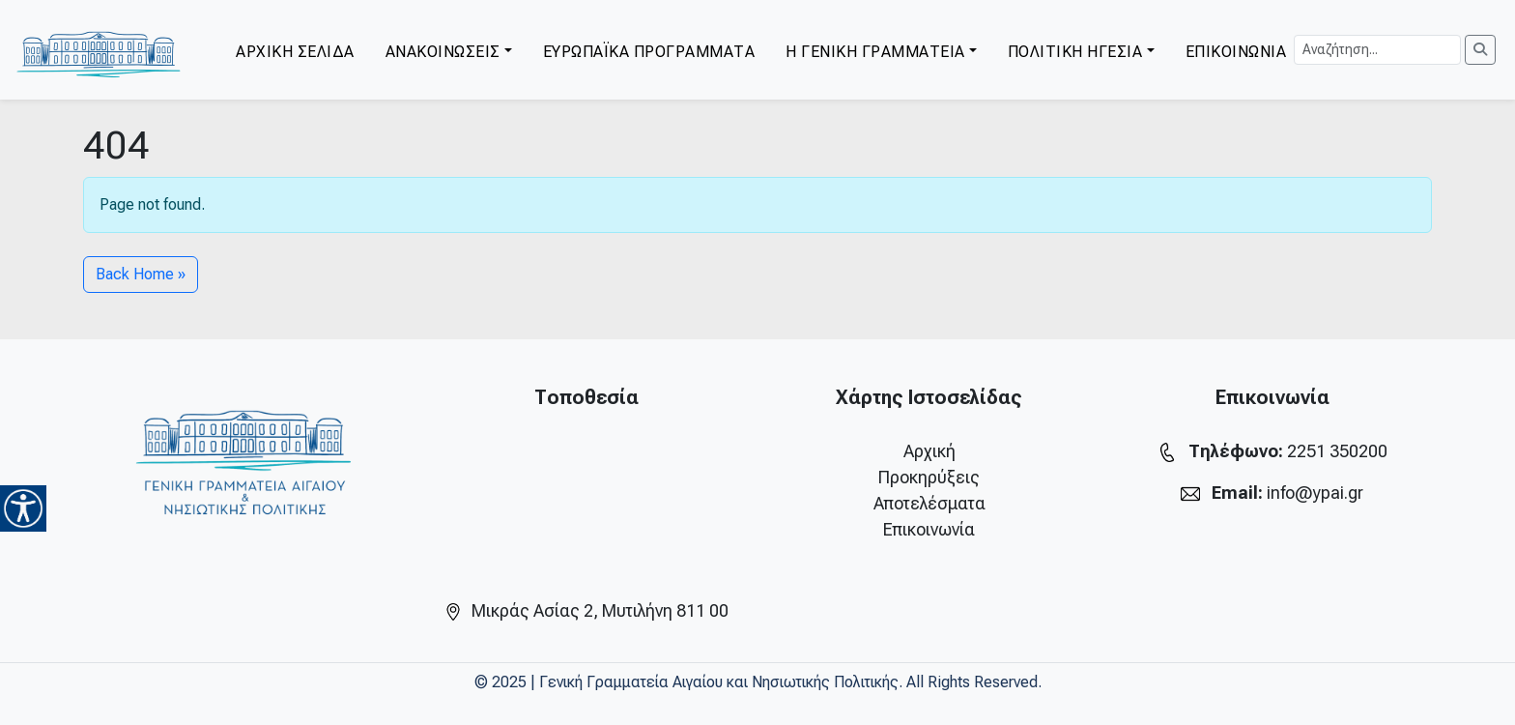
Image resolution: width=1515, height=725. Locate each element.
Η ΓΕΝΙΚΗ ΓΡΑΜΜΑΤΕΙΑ (875, 52)
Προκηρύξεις (929, 477)
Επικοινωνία (929, 529)
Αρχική (929, 451)
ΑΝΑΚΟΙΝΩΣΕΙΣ (443, 52)
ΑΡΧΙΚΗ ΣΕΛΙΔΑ (295, 52)
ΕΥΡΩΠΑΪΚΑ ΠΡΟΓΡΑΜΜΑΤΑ (649, 52)
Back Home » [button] (141, 274)
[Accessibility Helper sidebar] (23, 508)
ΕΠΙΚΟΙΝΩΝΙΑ (1236, 52)
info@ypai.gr (1315, 492)
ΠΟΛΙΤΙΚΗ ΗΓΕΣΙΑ (1075, 52)
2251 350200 (1337, 451)
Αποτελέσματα (929, 503)
